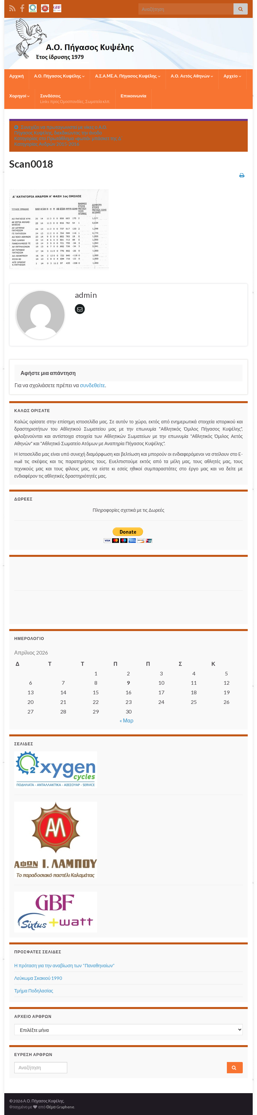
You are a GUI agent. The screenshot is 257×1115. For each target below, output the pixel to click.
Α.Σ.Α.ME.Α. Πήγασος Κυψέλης (128, 76)
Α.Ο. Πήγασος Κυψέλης (59, 76)
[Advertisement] (53, 572)
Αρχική (16, 76)
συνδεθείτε (92, 385)
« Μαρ (126, 720)
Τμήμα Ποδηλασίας (33, 990)
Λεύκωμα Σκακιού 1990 (38, 978)
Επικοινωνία (133, 95)
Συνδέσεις (75, 98)
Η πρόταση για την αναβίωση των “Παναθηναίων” (64, 965)
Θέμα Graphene (60, 1106)
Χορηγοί (19, 95)
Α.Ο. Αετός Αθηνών (192, 76)
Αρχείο (232, 76)
